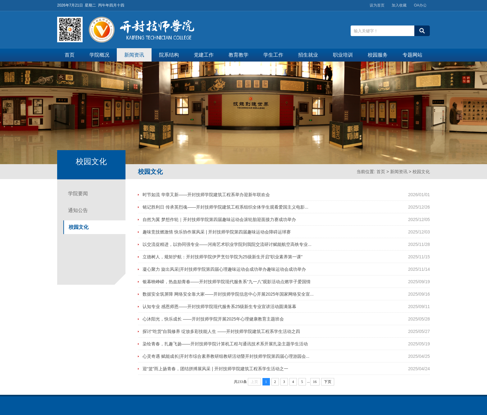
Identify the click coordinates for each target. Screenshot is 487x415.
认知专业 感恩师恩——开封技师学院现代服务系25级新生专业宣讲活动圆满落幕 (219, 306)
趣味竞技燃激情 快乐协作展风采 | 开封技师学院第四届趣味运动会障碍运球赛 (217, 231)
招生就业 (308, 55)
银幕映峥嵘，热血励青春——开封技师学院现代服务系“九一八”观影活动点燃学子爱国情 (227, 281)
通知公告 (78, 210)
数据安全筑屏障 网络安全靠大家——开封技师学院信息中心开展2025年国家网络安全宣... (228, 294)
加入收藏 (399, 5)
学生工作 (273, 55)
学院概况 (99, 55)
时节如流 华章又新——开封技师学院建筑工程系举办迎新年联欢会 (206, 194)
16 (315, 382)
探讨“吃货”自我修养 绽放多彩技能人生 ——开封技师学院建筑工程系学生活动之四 (221, 331)
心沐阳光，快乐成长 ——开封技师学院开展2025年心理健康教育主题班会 (213, 318)
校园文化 (421, 171)
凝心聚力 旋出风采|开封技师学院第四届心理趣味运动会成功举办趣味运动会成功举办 (224, 269)
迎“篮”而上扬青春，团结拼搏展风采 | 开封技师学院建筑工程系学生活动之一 (215, 368)
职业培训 (343, 55)
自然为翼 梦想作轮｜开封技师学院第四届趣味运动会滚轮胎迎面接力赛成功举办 (219, 219)
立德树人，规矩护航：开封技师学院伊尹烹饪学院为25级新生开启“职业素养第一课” (223, 256)
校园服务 (378, 55)
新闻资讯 (134, 55)
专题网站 (412, 55)
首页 (70, 55)
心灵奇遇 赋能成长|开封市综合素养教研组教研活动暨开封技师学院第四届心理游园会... (226, 356)
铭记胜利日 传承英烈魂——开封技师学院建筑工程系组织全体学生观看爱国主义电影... (225, 207)
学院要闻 (78, 193)
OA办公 (420, 5)
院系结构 (169, 55)
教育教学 (238, 55)
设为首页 (377, 5)
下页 (327, 382)
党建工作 (204, 55)
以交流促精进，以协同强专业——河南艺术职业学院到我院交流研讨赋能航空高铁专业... (227, 244)
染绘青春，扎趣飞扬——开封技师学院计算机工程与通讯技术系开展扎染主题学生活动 (225, 343)
